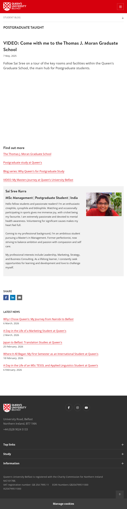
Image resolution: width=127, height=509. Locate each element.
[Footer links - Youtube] (86, 407)
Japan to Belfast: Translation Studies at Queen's (32, 342)
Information (11, 463)
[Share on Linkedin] (12, 297)
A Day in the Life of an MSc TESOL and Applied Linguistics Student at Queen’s (50, 365)
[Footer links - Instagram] (77, 407)
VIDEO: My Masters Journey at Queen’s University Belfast (38, 180)
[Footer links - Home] (14, 408)
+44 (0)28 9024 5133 (15, 429)
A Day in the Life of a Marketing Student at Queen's (34, 331)
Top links (9, 444)
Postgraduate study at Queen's (22, 162)
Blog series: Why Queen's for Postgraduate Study (33, 171)
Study (7, 454)
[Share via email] (19, 297)
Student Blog (12, 17)
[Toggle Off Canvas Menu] (120, 6)
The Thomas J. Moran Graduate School (27, 154)
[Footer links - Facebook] (68, 407)
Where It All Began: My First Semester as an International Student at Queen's (50, 354)
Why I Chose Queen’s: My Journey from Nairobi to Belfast (38, 319)
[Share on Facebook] (6, 297)
